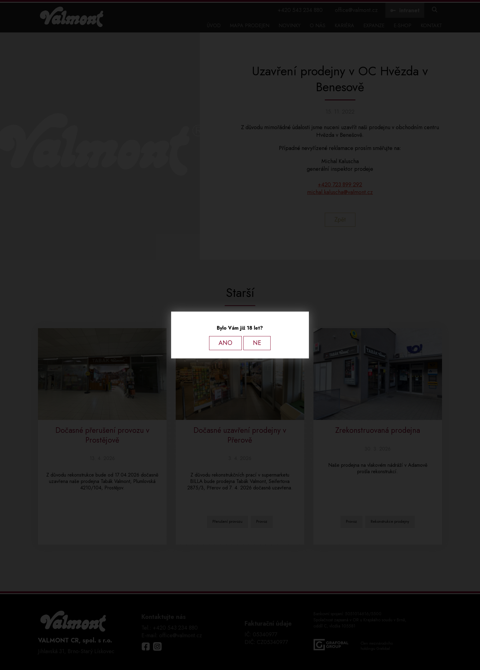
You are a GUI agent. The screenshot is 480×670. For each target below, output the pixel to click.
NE (257, 343)
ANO (225, 343)
